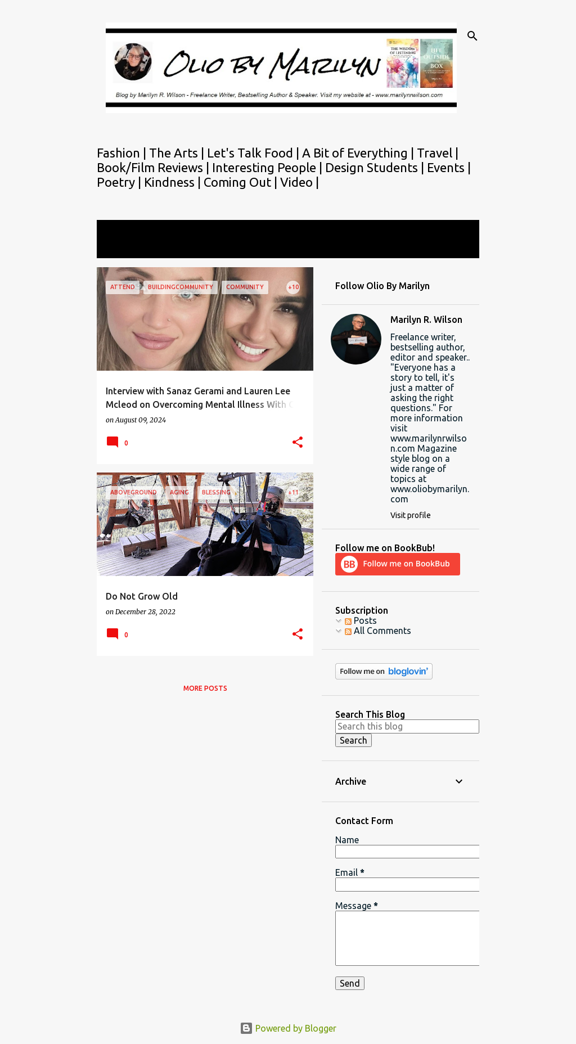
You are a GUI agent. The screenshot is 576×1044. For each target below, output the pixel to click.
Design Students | (376, 167)
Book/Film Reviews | (154, 167)
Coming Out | (242, 182)
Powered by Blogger (288, 1028)
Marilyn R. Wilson (426, 319)
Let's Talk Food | (254, 153)
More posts (205, 688)
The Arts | (178, 153)
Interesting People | (268, 167)
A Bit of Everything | (359, 153)
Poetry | (120, 182)
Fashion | (123, 153)
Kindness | (174, 182)
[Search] (472, 36)
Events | (449, 167)
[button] (297, 443)
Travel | (437, 153)
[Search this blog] (407, 726)
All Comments (378, 631)
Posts (361, 620)
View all (120, 247)
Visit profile (410, 515)
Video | (299, 182)
